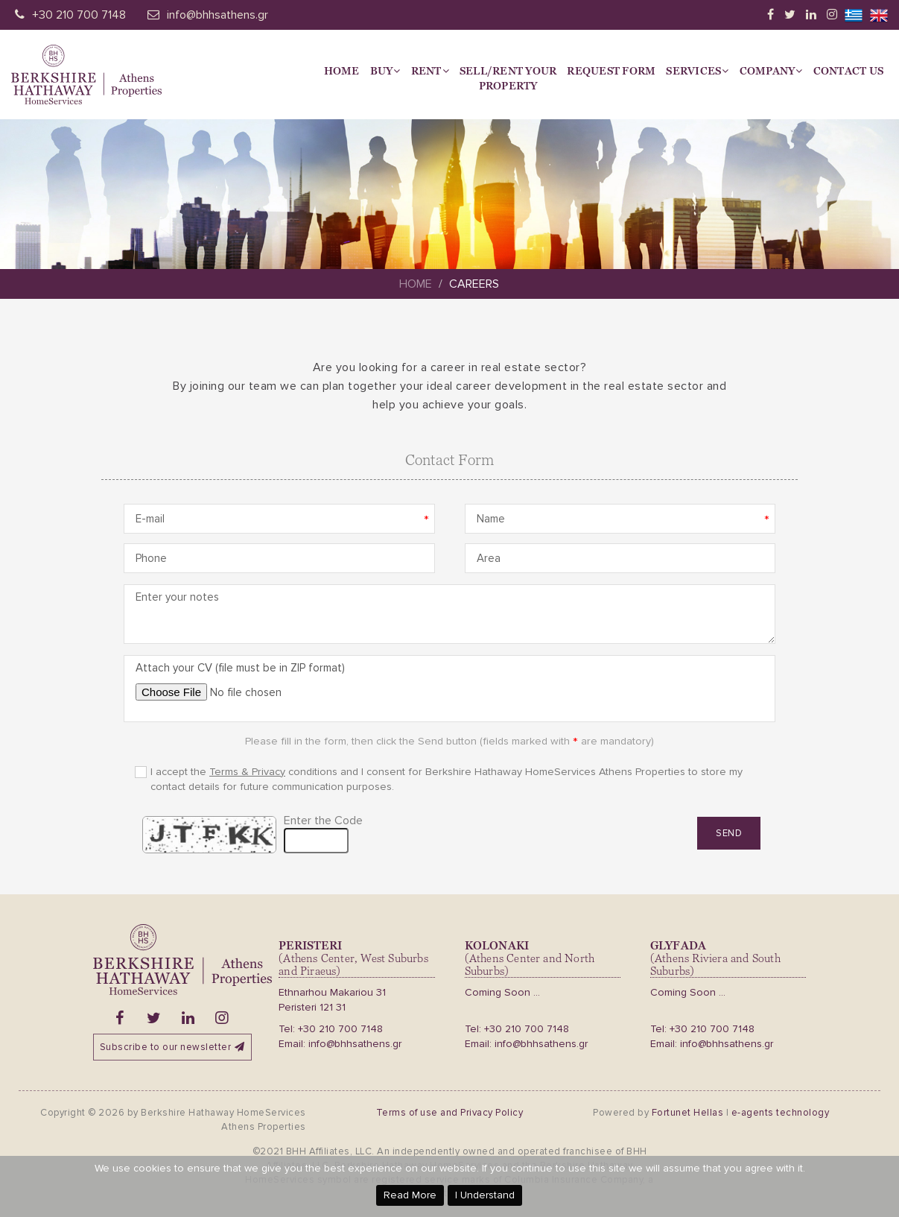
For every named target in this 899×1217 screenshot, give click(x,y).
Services (697, 71)
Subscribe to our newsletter (172, 1047)
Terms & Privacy (247, 774)
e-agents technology (780, 1113)
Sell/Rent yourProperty (508, 78)
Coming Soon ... (502, 992)
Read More (410, 1195)
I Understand (485, 1195)
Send (729, 836)
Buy (385, 71)
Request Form (611, 71)
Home (342, 71)
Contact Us (848, 71)
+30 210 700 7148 (79, 14)
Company (771, 71)
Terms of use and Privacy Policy (450, 1113)
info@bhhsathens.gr (217, 14)
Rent (430, 71)
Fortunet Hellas (688, 1113)
